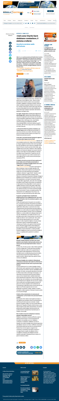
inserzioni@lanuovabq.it (7, 382)
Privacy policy (5, 396)
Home (5, 20)
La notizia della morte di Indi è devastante (26, 140)
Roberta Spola (47, 55)
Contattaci (49, 20)
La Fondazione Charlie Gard (22, 166)
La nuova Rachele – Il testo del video (25, 372)
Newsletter (50, 13)
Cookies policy (12, 396)
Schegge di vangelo (8, 23)
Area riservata (42, 20)
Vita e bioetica (32, 27)
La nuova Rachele (25, 385)
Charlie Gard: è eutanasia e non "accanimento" (48, 108)
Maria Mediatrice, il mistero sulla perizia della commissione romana (25, 379)
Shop (36, 20)
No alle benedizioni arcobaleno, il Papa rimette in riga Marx (25, 390)
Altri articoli (29, 363)
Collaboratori (20, 20)
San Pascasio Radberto (42, 23)
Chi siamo (9, 20)
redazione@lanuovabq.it (7, 380)
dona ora (50, 11)
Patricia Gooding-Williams (10, 34)
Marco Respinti (47, 84)
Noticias (37, 13)
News (36, 11)
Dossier (32, 20)
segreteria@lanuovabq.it (8, 381)
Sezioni (14, 20)
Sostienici (26, 20)
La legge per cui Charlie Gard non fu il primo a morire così (50, 49)
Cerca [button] (54, 20)
